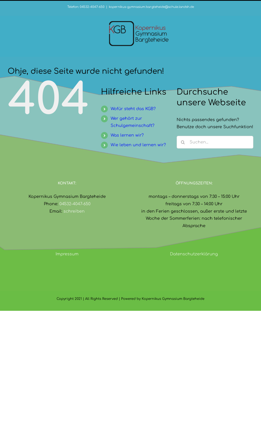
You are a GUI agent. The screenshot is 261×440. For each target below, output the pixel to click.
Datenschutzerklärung (194, 254)
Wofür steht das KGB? (133, 109)
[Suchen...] (215, 142)
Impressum (67, 254)
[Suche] (183, 142)
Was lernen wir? (127, 135)
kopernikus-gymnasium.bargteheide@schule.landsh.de (151, 7)
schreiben (74, 211)
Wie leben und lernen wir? (138, 145)
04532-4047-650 (74, 204)
